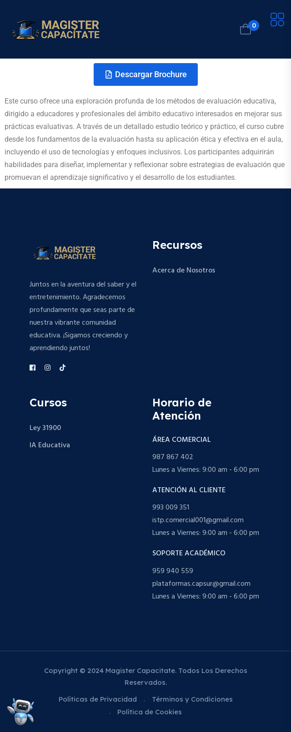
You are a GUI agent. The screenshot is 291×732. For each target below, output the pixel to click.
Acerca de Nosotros (183, 271)
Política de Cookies (149, 711)
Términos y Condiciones (192, 699)
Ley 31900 (45, 428)
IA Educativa (50, 445)
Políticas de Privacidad (98, 699)
